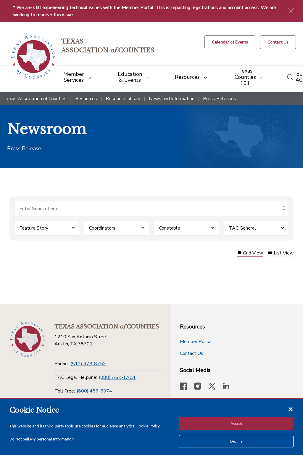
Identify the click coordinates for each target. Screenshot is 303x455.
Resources (86, 98)
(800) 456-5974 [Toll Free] (94, 391)
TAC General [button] (242, 228)
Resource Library (123, 98)
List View (281, 253)
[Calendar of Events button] (229, 42)
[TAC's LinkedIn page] (226, 387)
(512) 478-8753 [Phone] (88, 364)
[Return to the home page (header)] (33, 57)
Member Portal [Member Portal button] (196, 341)
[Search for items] (146, 208)
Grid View (250, 253)
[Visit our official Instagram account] (197, 387)
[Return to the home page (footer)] (27, 339)
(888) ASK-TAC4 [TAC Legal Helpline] (117, 377)
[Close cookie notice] (291, 409)
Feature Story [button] (33, 228)
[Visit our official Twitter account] (211, 387)
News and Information (171, 98)
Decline (236, 441)
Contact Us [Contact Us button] (191, 353)
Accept (236, 423)
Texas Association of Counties (35, 98)
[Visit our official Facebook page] (183, 387)
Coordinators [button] (102, 228)
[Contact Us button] (278, 42)
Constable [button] (169, 228)
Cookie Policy (147, 426)
